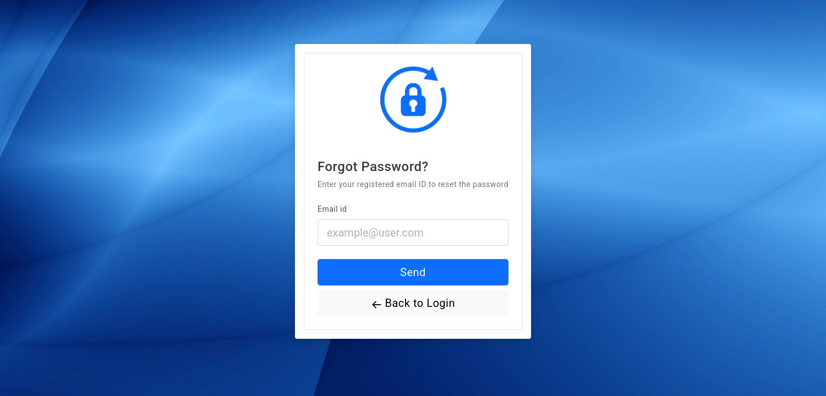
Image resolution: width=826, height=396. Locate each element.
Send (413, 272)
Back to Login (413, 304)
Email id (332, 209)
